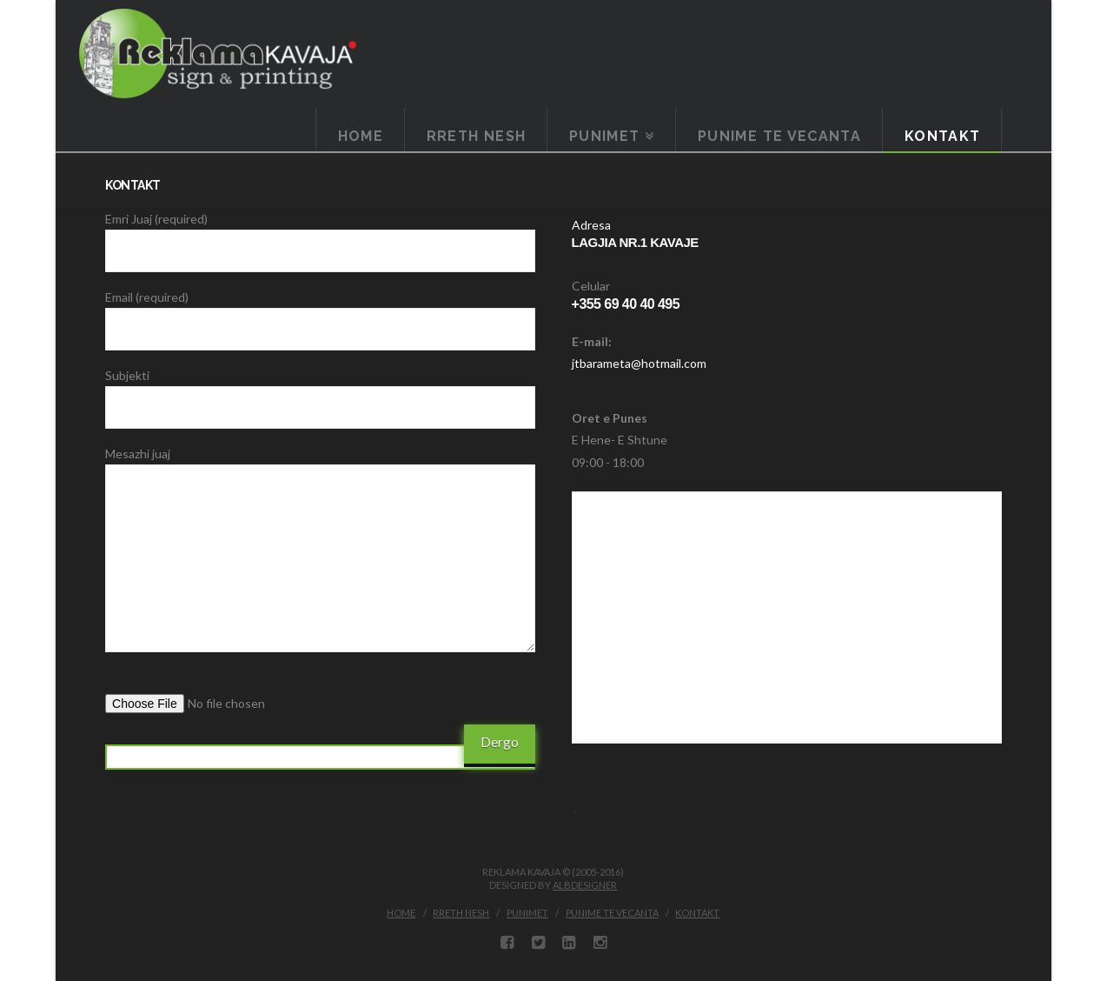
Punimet (527, 912)
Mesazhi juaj (320, 464)
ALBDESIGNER (585, 885)
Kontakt (697, 912)
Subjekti (320, 392)
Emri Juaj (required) (320, 235)
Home (401, 912)
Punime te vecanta (612, 912)
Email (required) (320, 314)
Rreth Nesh (461, 912)
